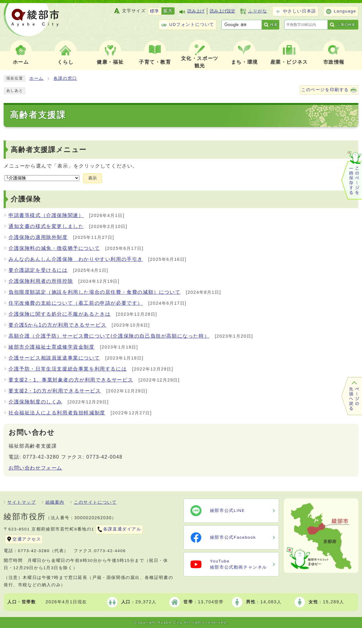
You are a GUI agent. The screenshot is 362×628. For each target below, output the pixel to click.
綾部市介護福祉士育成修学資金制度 (52, 346)
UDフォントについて (191, 24)
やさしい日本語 (299, 11)
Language (345, 11)
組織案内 (54, 502)
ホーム (36, 78)
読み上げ (196, 11)
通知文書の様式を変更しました (46, 226)
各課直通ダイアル (122, 529)
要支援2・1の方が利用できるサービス (55, 390)
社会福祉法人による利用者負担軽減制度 (57, 412)
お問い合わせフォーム (35, 467)
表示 (92, 178)
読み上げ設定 (222, 11)
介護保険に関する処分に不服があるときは (59, 314)
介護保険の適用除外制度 (38, 237)
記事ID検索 (346, 25)
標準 (154, 11)
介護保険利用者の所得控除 (41, 281)
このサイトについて (95, 502)
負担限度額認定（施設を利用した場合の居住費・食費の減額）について (94, 292)
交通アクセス (27, 539)
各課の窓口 (65, 78)
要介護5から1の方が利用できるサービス (57, 325)
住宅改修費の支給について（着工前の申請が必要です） (76, 303)
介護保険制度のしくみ (35, 401)
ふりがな (257, 11)
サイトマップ (21, 502)
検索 (274, 24)
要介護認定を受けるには (38, 270)
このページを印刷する (325, 89)
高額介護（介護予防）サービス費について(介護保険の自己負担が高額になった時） (109, 336)
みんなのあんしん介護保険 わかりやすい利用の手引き (76, 259)
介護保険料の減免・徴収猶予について (54, 248)
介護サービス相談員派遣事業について (54, 357)
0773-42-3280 (34, 550)
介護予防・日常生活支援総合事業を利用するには (68, 368)
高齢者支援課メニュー (49, 150)
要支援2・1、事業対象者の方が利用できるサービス (71, 379)
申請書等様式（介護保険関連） (46, 215)
